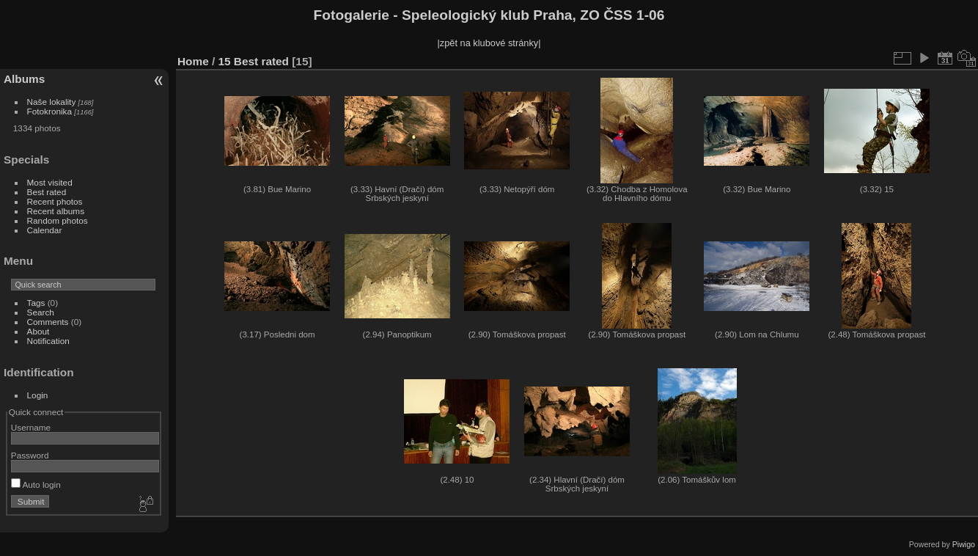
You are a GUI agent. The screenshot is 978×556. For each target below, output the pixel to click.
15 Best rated (253, 61)
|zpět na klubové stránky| (488, 42)
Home (193, 61)
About (38, 331)
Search (40, 312)
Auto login (36, 484)
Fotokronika (49, 111)
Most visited (50, 182)
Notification (48, 340)
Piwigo (963, 544)
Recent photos (55, 201)
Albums (24, 79)
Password (30, 455)
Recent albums (55, 211)
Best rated (47, 192)
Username (31, 427)
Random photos (57, 220)
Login (37, 395)
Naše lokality (51, 101)
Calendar (44, 230)
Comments (48, 321)
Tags (36, 302)
